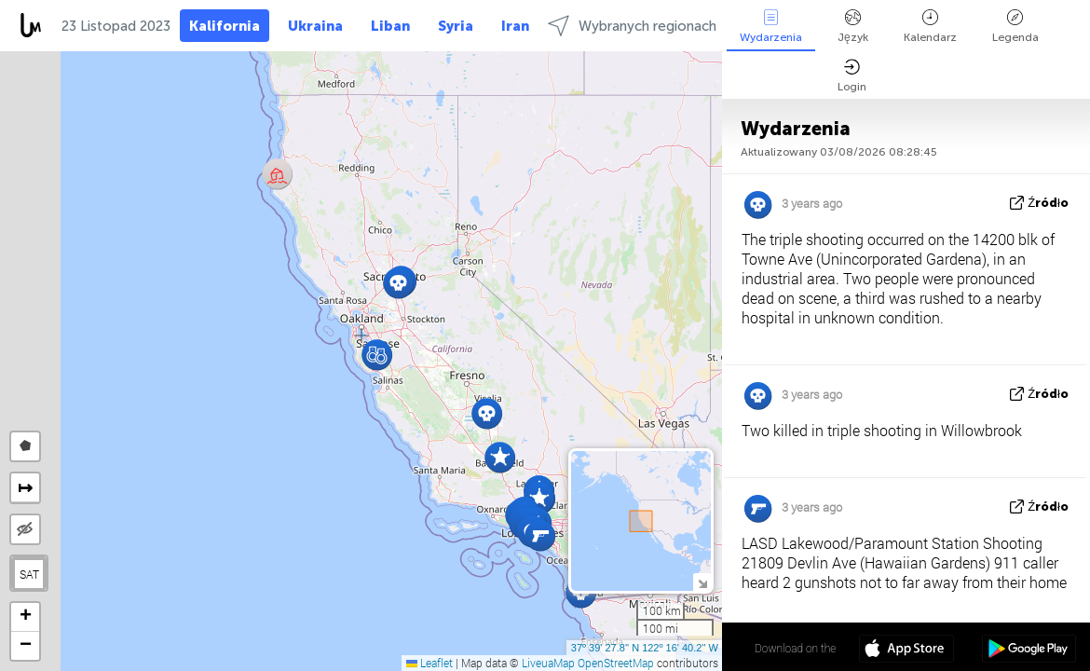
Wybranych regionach (632, 25)
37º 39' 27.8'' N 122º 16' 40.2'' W (644, 647)
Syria (455, 26)
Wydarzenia (771, 26)
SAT (29, 574)
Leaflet (429, 662)
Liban (390, 26)
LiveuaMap (548, 662)
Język (853, 26)
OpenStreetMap (616, 662)
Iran (515, 26)
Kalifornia (224, 26)
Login (852, 76)
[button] (487, 413)
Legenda (1015, 26)
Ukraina (315, 26)
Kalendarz (930, 26)
